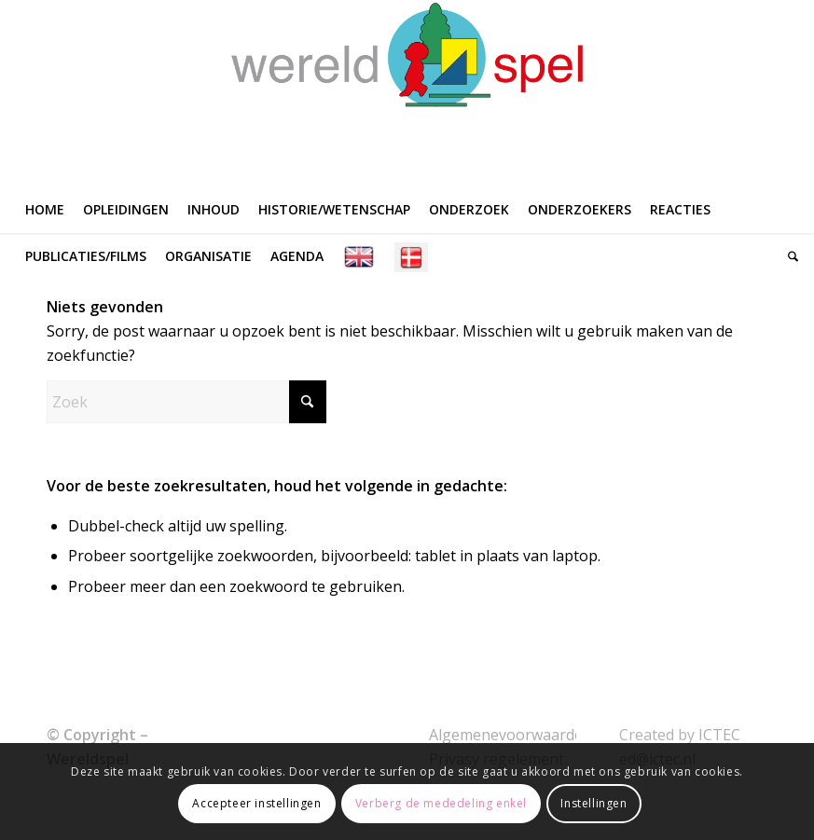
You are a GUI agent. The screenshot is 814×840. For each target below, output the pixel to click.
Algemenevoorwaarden (510, 734)
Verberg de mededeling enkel (441, 803)
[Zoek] (788, 256)
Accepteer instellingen (256, 803)
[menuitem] (45, 209)
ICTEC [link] (719, 734)
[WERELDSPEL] (407, 93)
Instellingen (593, 803)
